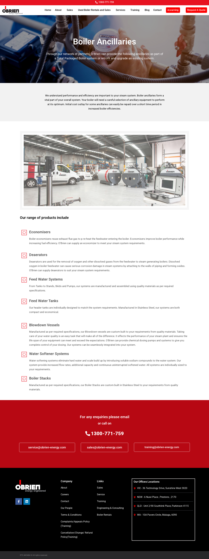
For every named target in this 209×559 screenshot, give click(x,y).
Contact (157, 10)
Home (48, 10)
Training (135, 10)
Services (121, 10)
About (59, 10)
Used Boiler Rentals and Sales (95, 10)
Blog (147, 10)
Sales (70, 10)
